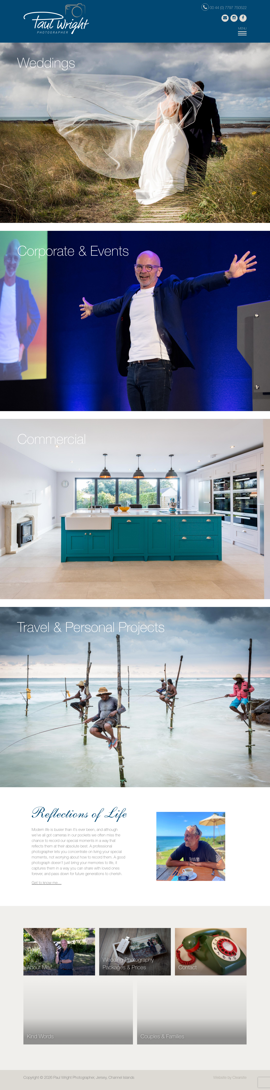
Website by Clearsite (230, 1078)
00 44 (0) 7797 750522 (224, 8)
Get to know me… (46, 883)
